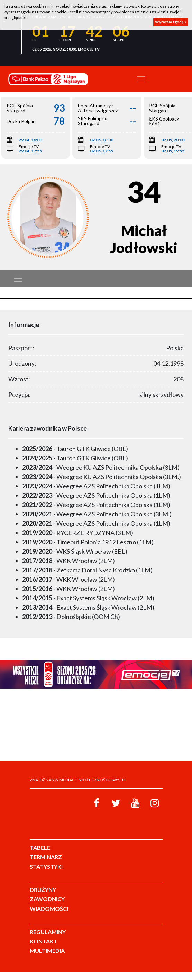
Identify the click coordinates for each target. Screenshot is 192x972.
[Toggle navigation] (141, 79)
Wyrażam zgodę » (170, 22)
